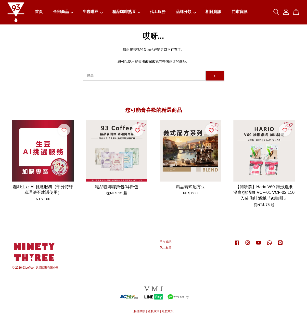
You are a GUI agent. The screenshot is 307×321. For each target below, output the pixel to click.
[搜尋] (144, 75)
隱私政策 (153, 311)
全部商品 (63, 12)
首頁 (39, 12)
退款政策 (168, 311)
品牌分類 (186, 12)
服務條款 (139, 311)
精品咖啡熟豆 (126, 12)
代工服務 (158, 12)
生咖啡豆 (93, 12)
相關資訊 (213, 12)
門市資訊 (239, 12)
